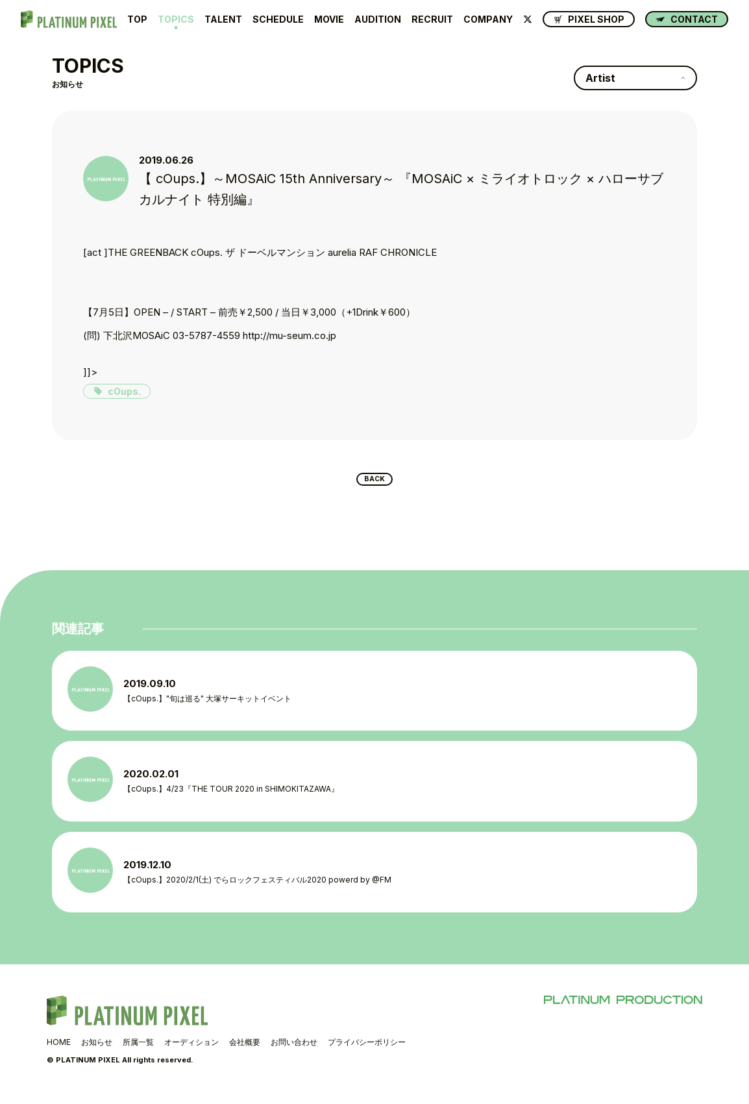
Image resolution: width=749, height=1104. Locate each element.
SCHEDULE (278, 19)
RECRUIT (432, 19)
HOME (59, 1051)
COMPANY (488, 19)
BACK (374, 481)
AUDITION (377, 19)
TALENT (223, 19)
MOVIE (329, 19)
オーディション (191, 1051)
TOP (137, 19)
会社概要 (244, 1051)
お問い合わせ (294, 1051)
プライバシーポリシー (367, 1051)
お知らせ (96, 1051)
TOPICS (176, 19)
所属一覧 (138, 1051)
